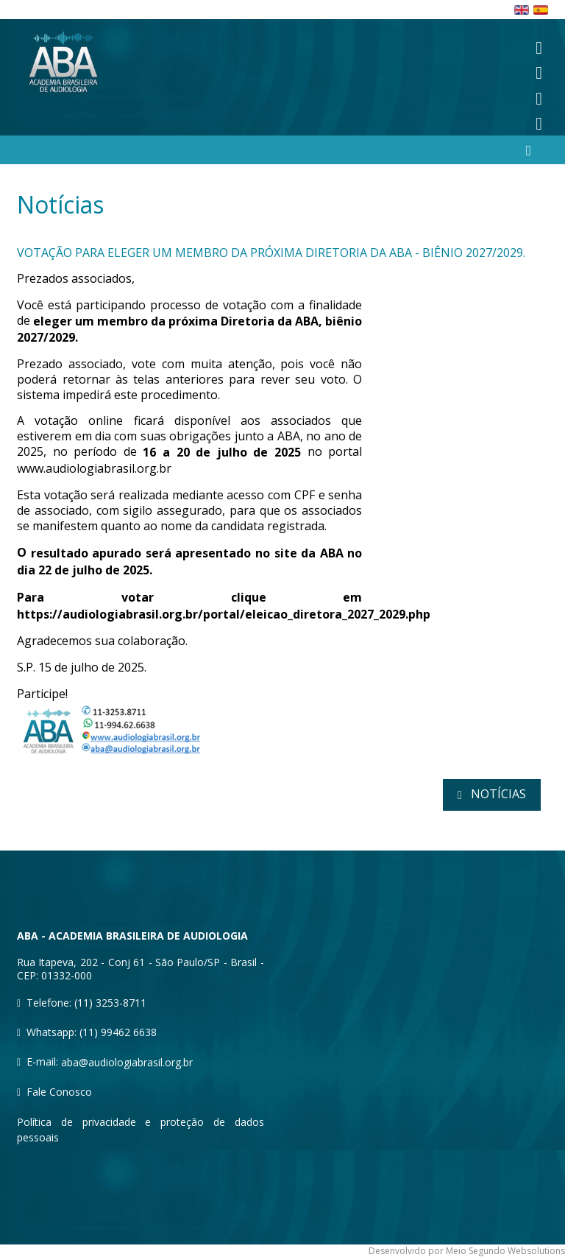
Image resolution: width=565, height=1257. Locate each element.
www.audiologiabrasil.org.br (94, 468)
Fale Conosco (59, 1092)
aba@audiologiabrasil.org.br (127, 1062)
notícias (497, 794)
